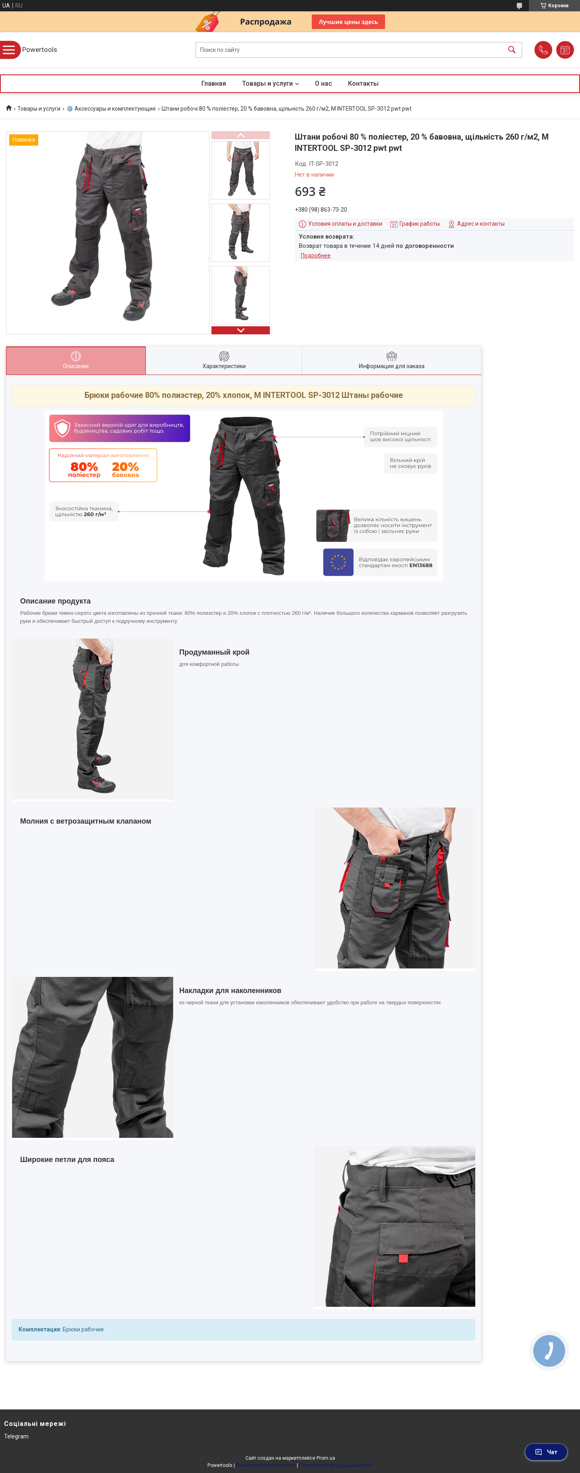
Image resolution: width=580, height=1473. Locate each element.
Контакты (363, 83)
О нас (323, 83)
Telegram (16, 1436)
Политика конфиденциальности (336, 1465)
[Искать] (512, 50)
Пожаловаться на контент (266, 1465)
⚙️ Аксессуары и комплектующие (111, 108)
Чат (546, 1452)
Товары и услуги (267, 83)
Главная (213, 83)
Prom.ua (326, 1458)
